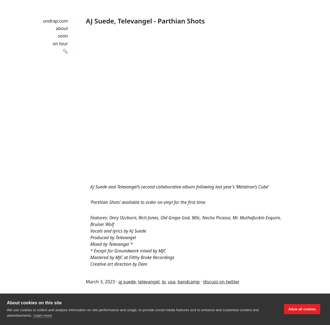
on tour (60, 44)
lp (164, 282)
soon (63, 36)
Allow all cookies (302, 309)
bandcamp (189, 282)
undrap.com (55, 21)
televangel (148, 282)
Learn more (43, 315)
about (62, 28)
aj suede (127, 282)
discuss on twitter (221, 282)
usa (171, 282)
